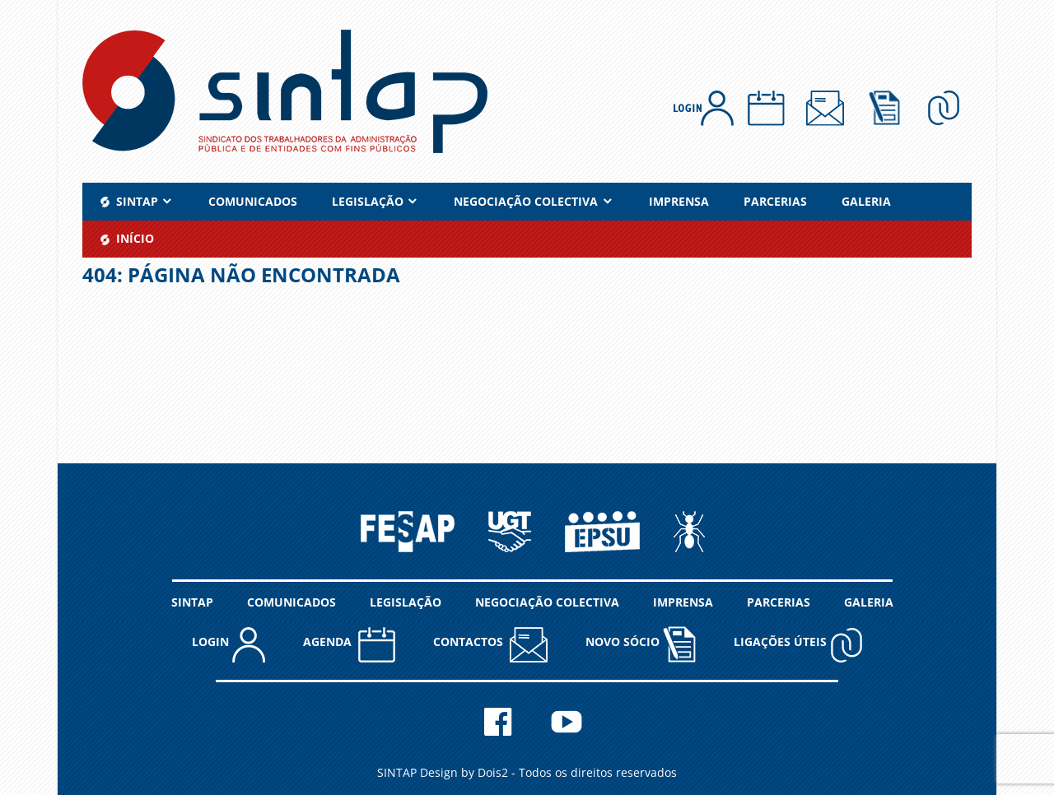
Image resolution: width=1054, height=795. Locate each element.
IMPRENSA (679, 201)
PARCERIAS (775, 201)
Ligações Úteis (798, 644)
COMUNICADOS (252, 201)
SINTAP (192, 602)
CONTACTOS (490, 644)
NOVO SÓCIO (640, 643)
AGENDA (349, 644)
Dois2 (493, 772)
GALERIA (866, 201)
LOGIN (228, 644)
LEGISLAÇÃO (367, 201)
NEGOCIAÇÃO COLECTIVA (526, 201)
